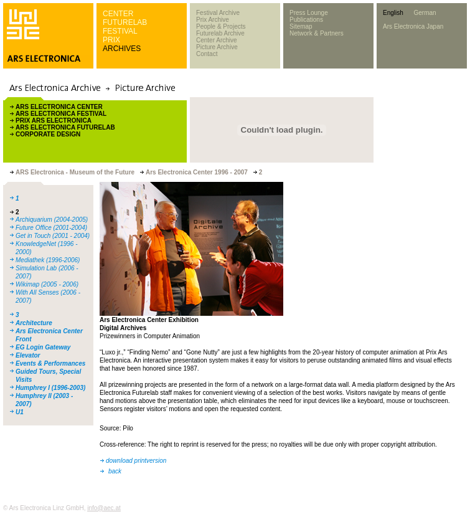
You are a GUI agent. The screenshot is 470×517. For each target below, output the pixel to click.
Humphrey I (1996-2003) (50, 387)
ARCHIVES (122, 48)
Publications (306, 19)
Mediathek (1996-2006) (48, 260)
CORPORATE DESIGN (48, 134)
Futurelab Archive (220, 33)
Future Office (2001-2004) (51, 227)
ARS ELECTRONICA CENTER (59, 106)
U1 (20, 412)
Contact (206, 53)
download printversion (136, 460)
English (393, 12)
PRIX (111, 40)
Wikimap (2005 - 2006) (47, 284)
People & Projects (221, 26)
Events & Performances (50, 363)
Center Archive (216, 40)
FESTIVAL (120, 31)
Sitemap (301, 26)
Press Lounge (308, 12)
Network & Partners (316, 33)
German (424, 12)
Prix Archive (212, 19)
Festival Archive (218, 12)
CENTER (118, 13)
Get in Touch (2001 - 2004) (53, 235)
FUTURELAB (125, 22)
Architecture (34, 323)
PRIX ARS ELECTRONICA (54, 120)
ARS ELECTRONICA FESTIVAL (61, 113)
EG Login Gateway (43, 347)
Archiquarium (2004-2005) (52, 219)
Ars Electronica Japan (413, 26)
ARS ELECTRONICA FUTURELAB (65, 127)
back (114, 471)
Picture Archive (217, 47)
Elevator (28, 355)
